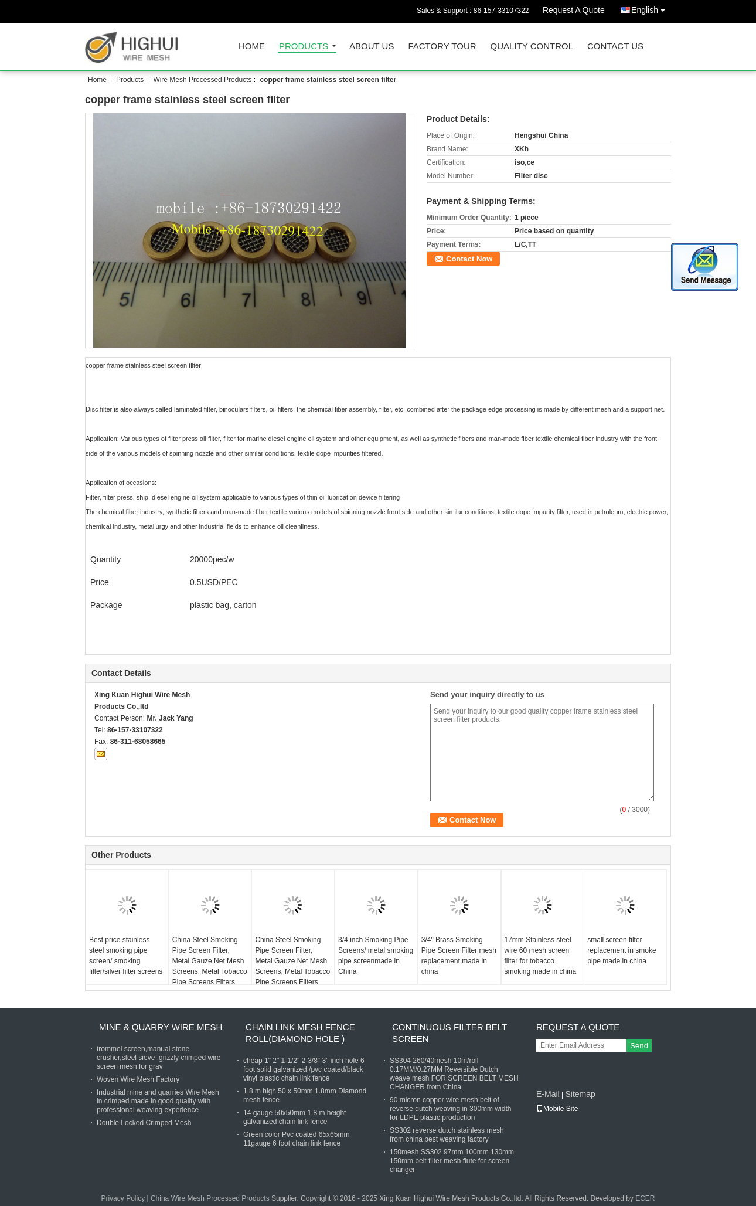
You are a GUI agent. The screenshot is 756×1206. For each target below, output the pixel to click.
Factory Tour (442, 46)
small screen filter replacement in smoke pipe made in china (621, 950)
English (651, 8)
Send (639, 1045)
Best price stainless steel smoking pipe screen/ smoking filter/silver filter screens (125, 956)
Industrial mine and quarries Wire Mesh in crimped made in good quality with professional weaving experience (158, 1101)
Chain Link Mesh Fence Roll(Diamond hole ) (300, 1033)
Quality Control (532, 46)
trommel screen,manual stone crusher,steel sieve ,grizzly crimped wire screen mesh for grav (158, 1058)
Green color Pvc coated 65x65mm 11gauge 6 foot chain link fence (296, 1138)
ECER (645, 1198)
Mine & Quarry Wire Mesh (160, 1027)
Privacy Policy (123, 1198)
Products (303, 46)
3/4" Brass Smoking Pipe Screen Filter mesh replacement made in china (458, 956)
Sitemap (580, 1094)
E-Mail (548, 1094)
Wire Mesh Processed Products (202, 80)
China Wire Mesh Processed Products (210, 1198)
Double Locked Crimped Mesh (144, 1123)
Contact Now (469, 258)
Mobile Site (557, 1109)
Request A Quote (574, 10)
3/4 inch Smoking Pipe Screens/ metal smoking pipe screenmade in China (375, 956)
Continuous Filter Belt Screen (449, 1033)
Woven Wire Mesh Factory (138, 1079)
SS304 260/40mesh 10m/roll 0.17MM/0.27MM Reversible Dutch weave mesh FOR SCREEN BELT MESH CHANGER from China (454, 1073)
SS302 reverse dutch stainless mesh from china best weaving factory (447, 1134)
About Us (371, 46)
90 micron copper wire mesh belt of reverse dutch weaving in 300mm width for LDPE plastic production (450, 1109)
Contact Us (615, 46)
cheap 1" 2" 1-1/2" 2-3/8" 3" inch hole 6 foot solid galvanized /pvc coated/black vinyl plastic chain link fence (304, 1069)
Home (252, 46)
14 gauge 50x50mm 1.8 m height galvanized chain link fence (294, 1117)
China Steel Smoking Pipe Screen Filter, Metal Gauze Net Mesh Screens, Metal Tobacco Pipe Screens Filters (209, 961)
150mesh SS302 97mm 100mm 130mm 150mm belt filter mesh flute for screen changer (452, 1161)
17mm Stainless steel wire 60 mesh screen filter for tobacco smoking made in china (541, 956)
